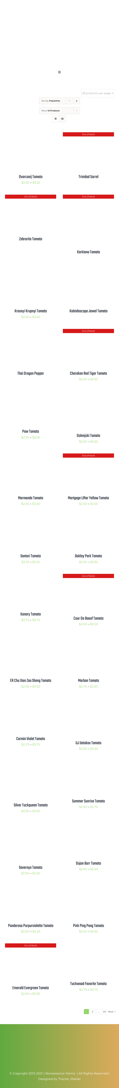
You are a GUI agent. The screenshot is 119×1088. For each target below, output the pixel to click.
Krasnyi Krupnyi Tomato (31, 311)
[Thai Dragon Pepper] (30, 331)
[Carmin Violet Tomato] (30, 701)
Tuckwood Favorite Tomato (88, 983)
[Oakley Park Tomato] (88, 518)
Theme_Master (69, 1079)
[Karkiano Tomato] (88, 197)
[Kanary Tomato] (30, 576)
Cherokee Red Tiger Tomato (88, 373)
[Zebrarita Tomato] (30, 197)
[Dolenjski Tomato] (88, 394)
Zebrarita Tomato (30, 239)
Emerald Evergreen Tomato (30, 988)
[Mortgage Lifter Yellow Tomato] (88, 456)
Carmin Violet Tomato (30, 739)
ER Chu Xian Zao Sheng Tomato (30, 680)
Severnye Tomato (30, 867)
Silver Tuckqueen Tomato (31, 805)
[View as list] (62, 119)
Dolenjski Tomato (88, 435)
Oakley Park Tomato (88, 556)
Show (50, 110)
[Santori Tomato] (30, 518)
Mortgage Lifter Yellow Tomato (88, 498)
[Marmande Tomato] (30, 456)
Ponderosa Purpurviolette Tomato (30, 925)
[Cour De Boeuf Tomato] (88, 576)
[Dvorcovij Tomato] (30, 135)
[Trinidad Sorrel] (88, 135)
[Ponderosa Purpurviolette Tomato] (30, 888)
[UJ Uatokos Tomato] (88, 701)
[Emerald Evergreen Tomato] (30, 946)
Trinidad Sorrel (88, 177)
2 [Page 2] (92, 1011)
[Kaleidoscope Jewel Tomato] (88, 269)
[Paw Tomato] (30, 394)
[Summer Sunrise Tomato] (88, 763)
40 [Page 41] (104, 1011)
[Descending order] (77, 100)
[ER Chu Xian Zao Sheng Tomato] (30, 639)
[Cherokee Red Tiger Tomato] (88, 331)
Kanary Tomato (30, 614)
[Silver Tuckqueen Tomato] (30, 763)
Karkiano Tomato (88, 252)
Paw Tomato (30, 431)
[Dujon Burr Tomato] (88, 825)
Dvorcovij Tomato (30, 177)
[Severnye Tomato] (30, 825)
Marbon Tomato (88, 680)
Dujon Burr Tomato (88, 863)
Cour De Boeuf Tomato (88, 618)
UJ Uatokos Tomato (88, 743)
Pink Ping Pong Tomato (88, 925)
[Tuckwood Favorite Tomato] (88, 946)
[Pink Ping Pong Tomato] (88, 888)
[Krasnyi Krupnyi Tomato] (30, 269)
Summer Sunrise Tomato (88, 801)
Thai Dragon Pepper (30, 373)
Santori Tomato (30, 556)
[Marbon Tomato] (88, 639)
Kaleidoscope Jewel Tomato (88, 311)
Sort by (50, 100)
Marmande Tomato (30, 498)
